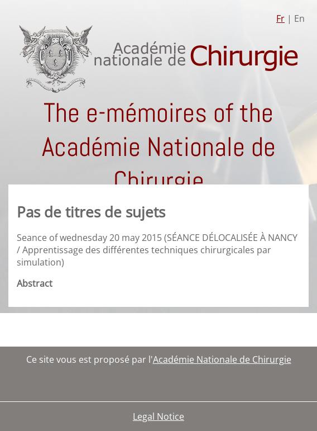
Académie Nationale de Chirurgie (222, 359)
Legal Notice (158, 416)
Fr (280, 18)
